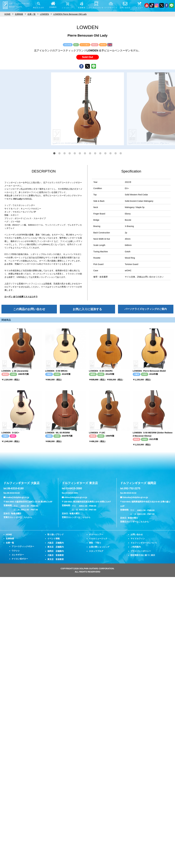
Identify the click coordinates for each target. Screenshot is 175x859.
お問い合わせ (137, 534)
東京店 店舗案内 (55, 547)
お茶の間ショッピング (99, 547)
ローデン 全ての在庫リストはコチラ (21, 296)
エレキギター (18, 555)
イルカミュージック (98, 538)
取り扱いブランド (55, 534)
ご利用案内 (136, 547)
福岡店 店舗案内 (55, 551)
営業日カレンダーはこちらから (18, 517)
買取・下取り (95, 543)
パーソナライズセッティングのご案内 (146, 309)
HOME (9, 534)
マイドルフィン (138, 538)
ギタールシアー (96, 534)
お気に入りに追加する (87, 309)
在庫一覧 (10, 543)
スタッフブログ (96, 551)
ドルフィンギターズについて (144, 543)
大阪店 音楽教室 (55, 555)
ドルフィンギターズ (22, 483)
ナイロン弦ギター (20, 559)
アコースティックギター (23, 546)
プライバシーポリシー (141, 551)
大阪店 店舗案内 (55, 543)
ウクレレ (16, 550)
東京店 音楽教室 (55, 559)
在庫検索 (10, 538)
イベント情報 (53, 538)
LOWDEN (44, 14)
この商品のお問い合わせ (29, 309)
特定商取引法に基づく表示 (143, 555)
